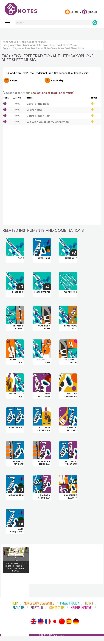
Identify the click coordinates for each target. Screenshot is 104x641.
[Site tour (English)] (33, 626)
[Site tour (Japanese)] (54, 626)
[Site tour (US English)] (40, 626)
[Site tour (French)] (47, 626)
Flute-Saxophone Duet (34, 41)
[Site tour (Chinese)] (61, 626)
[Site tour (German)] (76, 626)
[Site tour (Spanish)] (69, 626)
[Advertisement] (52, 34)
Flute (5, 48)
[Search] (94, 22)
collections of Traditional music (53, 93)
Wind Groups (10, 41)
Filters (14, 80)
